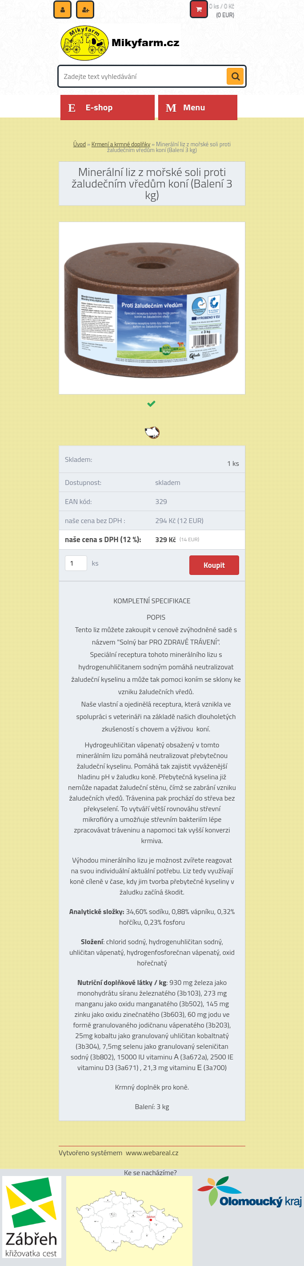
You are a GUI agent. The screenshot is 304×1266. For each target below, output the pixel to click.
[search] (235, 76)
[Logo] (120, 43)
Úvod (79, 144)
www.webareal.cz (152, 1152)
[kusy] (76, 563)
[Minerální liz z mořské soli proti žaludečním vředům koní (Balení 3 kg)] (152, 225)
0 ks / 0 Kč (222, 5)
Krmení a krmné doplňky (121, 144)
